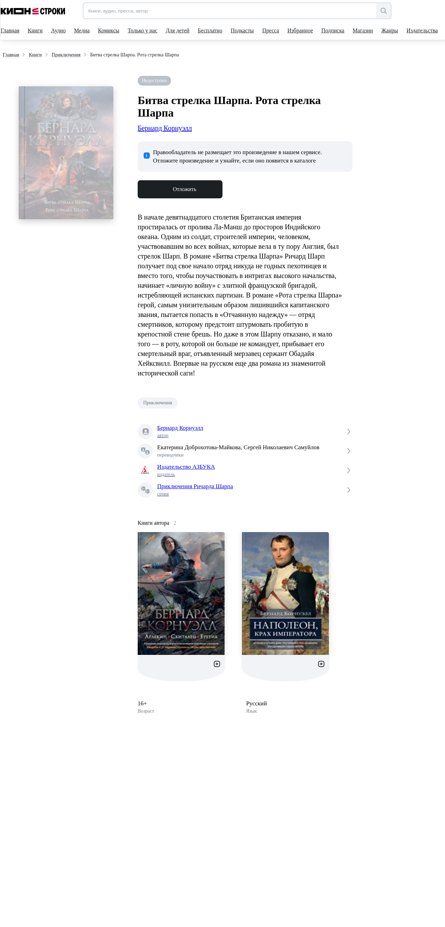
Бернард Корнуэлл (165, 128)
